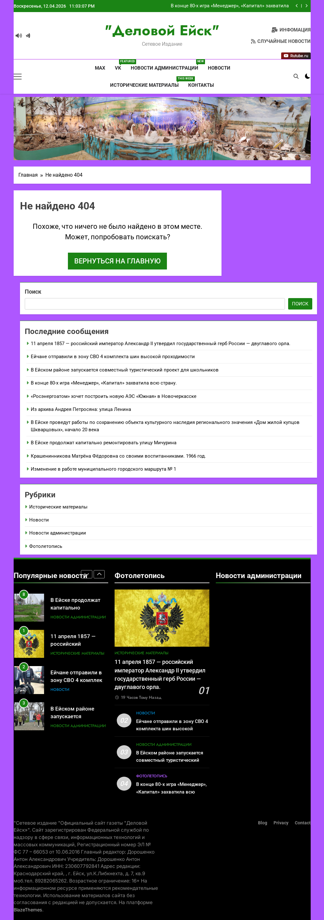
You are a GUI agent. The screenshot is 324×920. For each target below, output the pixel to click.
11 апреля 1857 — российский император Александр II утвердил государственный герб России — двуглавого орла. (160, 343)
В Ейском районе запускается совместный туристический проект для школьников (125, 370)
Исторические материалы (146, 82)
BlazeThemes (28, 909)
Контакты (201, 85)
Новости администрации (167, 65)
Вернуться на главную (117, 261)
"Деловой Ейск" (162, 30)
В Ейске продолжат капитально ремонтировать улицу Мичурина (103, 443)
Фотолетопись (45, 546)
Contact (303, 823)
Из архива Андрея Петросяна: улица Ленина (81, 409)
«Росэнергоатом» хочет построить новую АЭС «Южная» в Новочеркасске (113, 396)
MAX (99, 68)
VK (120, 65)
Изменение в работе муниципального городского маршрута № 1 (103, 469)
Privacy (281, 823)
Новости (219, 68)
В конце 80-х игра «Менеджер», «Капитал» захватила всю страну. (230, 7)
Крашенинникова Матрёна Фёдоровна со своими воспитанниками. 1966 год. (118, 456)
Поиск (33, 291)
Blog (262, 823)
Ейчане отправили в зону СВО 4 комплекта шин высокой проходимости (113, 356)
